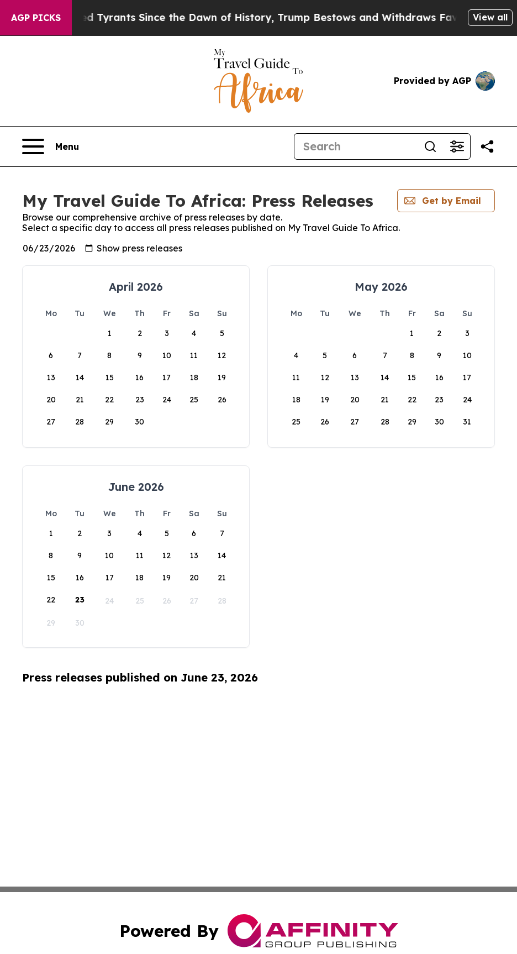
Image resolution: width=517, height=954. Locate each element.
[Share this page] (487, 146)
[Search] (355, 146)
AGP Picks (36, 17)
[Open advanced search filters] (457, 146)
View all (490, 17)
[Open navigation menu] (50, 146)
